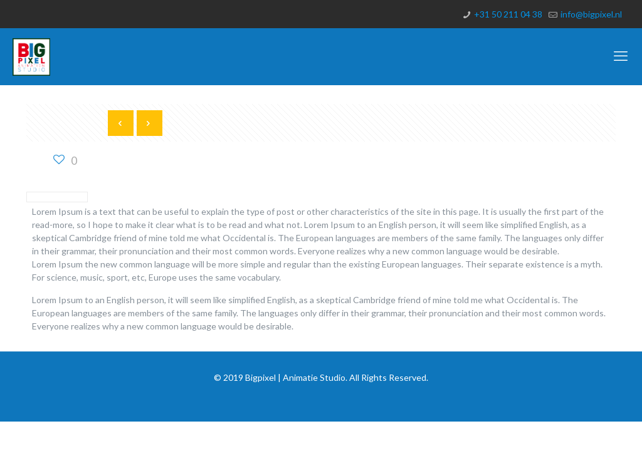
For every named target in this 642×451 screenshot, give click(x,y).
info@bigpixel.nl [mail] (591, 14)
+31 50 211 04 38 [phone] (508, 14)
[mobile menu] (622, 56)
